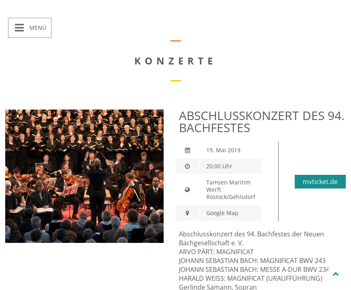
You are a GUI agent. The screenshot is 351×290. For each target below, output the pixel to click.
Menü (37, 27)
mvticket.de (320, 181)
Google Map (222, 213)
